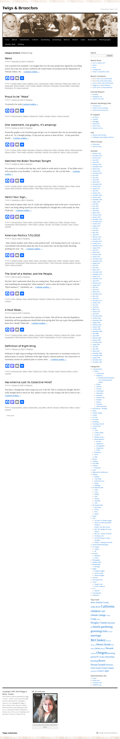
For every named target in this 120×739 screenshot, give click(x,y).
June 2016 (96, 267)
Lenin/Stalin (100, 391)
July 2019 (95, 228)
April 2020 (96, 210)
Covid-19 (26, 186)
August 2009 (96, 322)
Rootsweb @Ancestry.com (100, 110)
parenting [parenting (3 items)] (111, 653)
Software (95, 577)
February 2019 (97, 237)
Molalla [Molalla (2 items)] (93, 648)
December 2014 (97, 278)
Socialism (99, 404)
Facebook (95, 94)
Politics (74, 84)
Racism (53, 116)
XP (95, 551)
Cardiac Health (16, 84)
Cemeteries (24, 40)
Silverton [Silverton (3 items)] (109, 665)
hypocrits (45, 152)
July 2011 (95, 305)
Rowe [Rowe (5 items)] (101, 660)
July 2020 (95, 204)
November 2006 (97, 355)
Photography (105, 40)
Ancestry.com (97, 106)
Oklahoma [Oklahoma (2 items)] (93, 653)
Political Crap (67, 84)
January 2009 (96, 327)
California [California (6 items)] (107, 606)
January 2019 (96, 239)
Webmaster (96, 595)
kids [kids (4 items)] (105, 631)
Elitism (19, 150)
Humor (75, 40)
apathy (24, 152)
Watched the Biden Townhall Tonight (28, 161)
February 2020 (97, 215)
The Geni (48, 224)
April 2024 (96, 162)
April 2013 (96, 289)
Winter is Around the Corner (101, 72)
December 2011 (97, 300)
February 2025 (97, 153)
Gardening (45, 40)
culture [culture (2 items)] (98, 619)
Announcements (16, 116)
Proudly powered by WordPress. (108, 733)
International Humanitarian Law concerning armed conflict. (106, 380)
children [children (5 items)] (95, 611)
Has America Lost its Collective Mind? (28, 382)
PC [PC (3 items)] (98, 657)
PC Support (96, 547)
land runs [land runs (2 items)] (110, 631)
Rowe (96, 512)
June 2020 (96, 206)
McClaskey (97, 507)
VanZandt (97, 501)
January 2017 (96, 257)
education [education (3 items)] (111, 623)
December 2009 (97, 316)
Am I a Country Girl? (99, 63)
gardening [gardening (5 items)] (107, 626)
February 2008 (97, 338)
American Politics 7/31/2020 (22, 235)
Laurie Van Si (97, 87)
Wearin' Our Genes (98, 99)
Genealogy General (98, 424)
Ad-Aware (96, 117)
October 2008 (97, 329)
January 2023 (96, 171)
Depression (99, 444)
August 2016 (96, 263)
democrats (58, 263)
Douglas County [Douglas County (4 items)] (99, 622)
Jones (96, 496)
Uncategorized (9, 224)
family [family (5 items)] (97, 626)
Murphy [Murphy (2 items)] (103, 648)
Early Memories (105, 85)
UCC (94, 588)
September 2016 (97, 261)
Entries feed (96, 680)
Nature (95, 516)
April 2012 (96, 298)
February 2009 (97, 325)
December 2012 (97, 294)
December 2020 (97, 195)
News (8, 58)
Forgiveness (99, 448)
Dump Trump (48, 188)
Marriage (97, 566)
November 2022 (97, 173)
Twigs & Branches (20, 8)
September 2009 (97, 320)
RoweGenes (96, 144)
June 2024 (96, 160)
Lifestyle (49, 407)
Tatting (21, 44)
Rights (73, 186)
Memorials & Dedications (100, 472)
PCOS (96, 455)
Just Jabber (38, 186)
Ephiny (35, 224)
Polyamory (97, 468)
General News (44, 84)
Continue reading (32, 72)
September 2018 (97, 246)
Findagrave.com (97, 96)
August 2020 (96, 202)
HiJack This (96, 124)
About (14, 40)
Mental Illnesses (33, 299)
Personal (56, 407)
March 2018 (96, 252)
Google (96, 549)
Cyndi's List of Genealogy (100, 108)
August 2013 (96, 285)
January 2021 (96, 193)
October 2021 (97, 186)
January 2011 (96, 311)
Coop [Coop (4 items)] (93, 619)
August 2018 (96, 248)
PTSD (98, 450)
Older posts (9, 415)
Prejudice (47, 116)
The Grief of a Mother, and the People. (29, 273)
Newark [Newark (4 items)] (109, 648)
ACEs (13, 299)
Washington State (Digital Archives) (103, 137)
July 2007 (95, 347)
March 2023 (96, 169)
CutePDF (95, 119)
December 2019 (97, 219)
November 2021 (97, 184)
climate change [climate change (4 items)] (98, 615)
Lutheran (41, 224)
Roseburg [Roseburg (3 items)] (94, 661)
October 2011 (97, 303)
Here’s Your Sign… (16, 197)
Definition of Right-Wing (20, 346)
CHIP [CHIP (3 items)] (103, 611)
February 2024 (97, 164)
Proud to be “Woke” (17, 96)
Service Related (64, 86)
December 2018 (97, 241)
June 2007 (96, 349)
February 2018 (97, 254)
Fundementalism (50, 337)
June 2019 (96, 230)
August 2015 (96, 276)
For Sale (95, 417)
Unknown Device (98, 128)
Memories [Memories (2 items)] (93, 645)
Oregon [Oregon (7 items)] (101, 653)
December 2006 (97, 353)
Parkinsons (58, 84)
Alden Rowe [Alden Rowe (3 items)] (95, 607)
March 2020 (96, 213)
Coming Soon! (97, 69)
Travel (94, 582)
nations (62, 152)
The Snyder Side (97, 580)
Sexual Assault (10, 263)
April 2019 (96, 235)
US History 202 (99, 536)
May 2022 (96, 177)
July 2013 (95, 287)
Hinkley (96, 494)
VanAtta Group (97, 146)
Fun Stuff (95, 419)
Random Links (97, 562)
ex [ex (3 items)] (91, 627)
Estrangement (100, 446)
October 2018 (97, 243)
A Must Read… (14, 310)
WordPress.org (97, 685)
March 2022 (96, 182)
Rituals (96, 483)
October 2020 (97, 197)
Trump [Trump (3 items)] (104, 668)
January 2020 (96, 217)
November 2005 (97, 362)
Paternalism (31, 150)
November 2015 (97, 272)
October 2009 (97, 318)
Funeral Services (99, 481)
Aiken (96, 490)
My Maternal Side (98, 487)
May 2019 (96, 232)
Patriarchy (39, 150)
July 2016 (95, 265)
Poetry (96, 558)
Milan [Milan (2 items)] (112, 645)
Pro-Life (58, 337)
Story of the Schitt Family (104, 79)
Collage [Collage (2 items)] (108, 615)
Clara (94, 83)
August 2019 (96, 226)
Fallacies (26, 116)
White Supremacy (76, 150)
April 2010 (96, 314)
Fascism (98, 389)
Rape (95, 457)
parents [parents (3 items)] (93, 657)
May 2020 (96, 208)
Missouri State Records (99, 135)
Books (94, 411)
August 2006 (96, 358)
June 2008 (96, 333)
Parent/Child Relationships (100, 545)
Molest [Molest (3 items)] (97, 648)
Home (7, 40)
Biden (42, 188)
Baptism (96, 476)
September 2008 (97, 331)
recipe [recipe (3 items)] (101, 657)
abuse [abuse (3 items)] (93, 602)
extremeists (38, 152)
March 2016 (96, 270)
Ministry (95, 474)
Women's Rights (19, 86)
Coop (96, 492)
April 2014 (96, 281)
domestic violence (68, 263)
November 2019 (97, 221)
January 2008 (96, 340)
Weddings (97, 485)
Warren (96, 514)
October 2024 (97, 158)
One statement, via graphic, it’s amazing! (30, 125)
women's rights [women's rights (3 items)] (103, 671)
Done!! (95, 65)
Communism (100, 373)
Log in (94, 678)
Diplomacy (99, 375)
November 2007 (97, 342)
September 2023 (97, 166)
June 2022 (96, 175)
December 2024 (97, 156)
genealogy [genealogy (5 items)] (97, 631)
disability (39, 86)
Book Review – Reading (100, 408)
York (95, 503)
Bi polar (98, 441)
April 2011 (96, 307)
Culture (35, 40)
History (67, 40)
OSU (94, 518)
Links (83, 40)
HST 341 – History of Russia (102, 534)
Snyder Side (10, 44)
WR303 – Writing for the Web (103, 542)
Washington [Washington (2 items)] (94, 671)
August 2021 (96, 188)
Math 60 (96, 591)
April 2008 (96, 336)
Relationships (97, 564)
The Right (64, 224)
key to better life (54, 152)
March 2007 (96, 351)
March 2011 (96, 309)
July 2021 (95, 191)
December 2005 (97, 360)
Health (51, 84)
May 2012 (96, 296)
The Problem (56, 224)
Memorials (92, 40)
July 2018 (95, 250)
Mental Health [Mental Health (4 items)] (103, 644)
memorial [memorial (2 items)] (108, 640)
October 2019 (97, 224)
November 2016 (97, 259)
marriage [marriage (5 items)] (96, 635)
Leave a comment (22, 88)
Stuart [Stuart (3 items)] (93, 668)
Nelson (96, 509)
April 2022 (96, 180)
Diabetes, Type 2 (33, 84)
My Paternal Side (98, 505)
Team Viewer (96, 126)
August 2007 (96, 344)
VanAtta (96, 498)
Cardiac (33, 86)
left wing (78, 263)
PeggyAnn (30, 61)
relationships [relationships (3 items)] (110, 657)
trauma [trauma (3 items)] (98, 668)
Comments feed (97, 682)
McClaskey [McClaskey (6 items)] (98, 640)
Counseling (97, 479)
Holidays (95, 461)
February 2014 (97, 283)
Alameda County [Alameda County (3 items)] (102, 602)
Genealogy (56, 40)
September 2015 (97, 274)
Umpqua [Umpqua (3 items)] (110, 668)
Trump (70, 224)
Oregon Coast (98, 584)
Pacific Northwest (99, 586)
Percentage (55, 86)
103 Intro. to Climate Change (103, 520)
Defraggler (96, 121)
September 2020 (97, 199)
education (30, 152)
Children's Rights (16, 261)
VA (15, 88)
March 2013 (96, 292)
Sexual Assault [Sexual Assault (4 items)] (98, 664)
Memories (97, 556)
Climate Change (16, 186)
